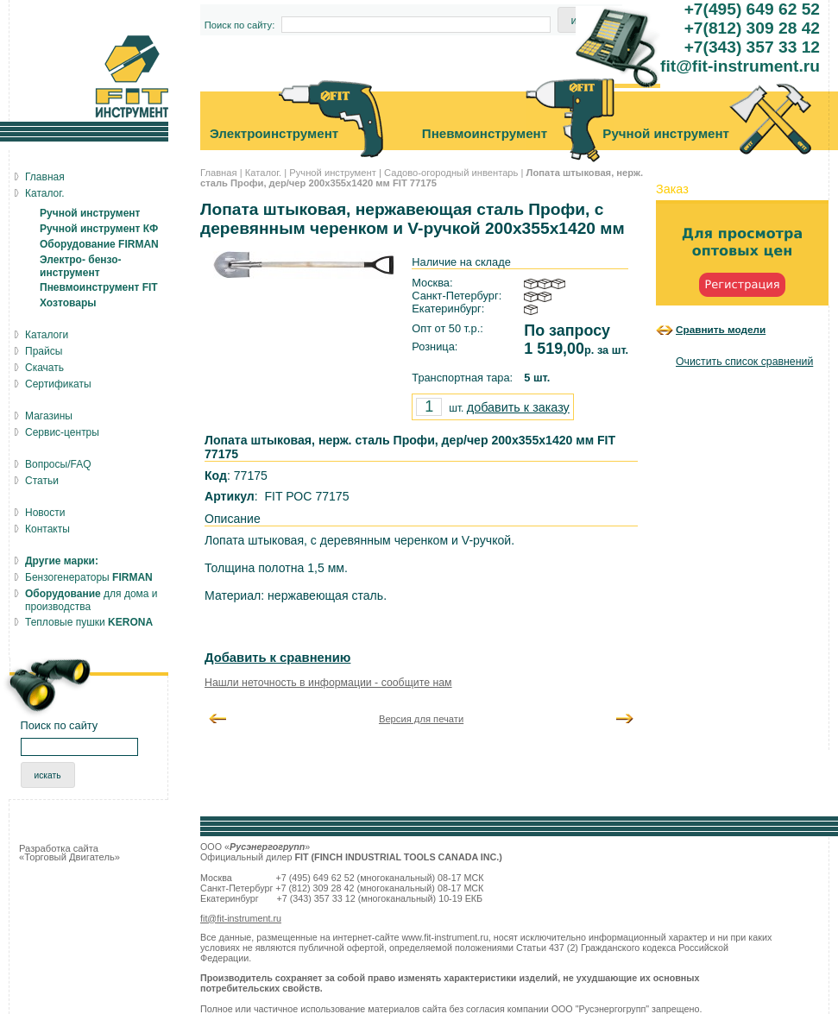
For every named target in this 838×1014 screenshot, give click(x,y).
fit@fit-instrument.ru (240, 918)
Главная (218, 172)
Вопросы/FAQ (58, 464)
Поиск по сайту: (240, 25)
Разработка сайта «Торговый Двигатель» (69, 852)
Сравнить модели (721, 329)
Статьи (42, 481)
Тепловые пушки (89, 622)
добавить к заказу (518, 407)
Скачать (44, 368)
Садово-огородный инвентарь (451, 172)
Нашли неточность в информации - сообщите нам (328, 683)
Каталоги (46, 335)
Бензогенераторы (89, 577)
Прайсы (43, 351)
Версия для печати (421, 719)
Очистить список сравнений (744, 362)
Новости (45, 513)
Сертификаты (58, 384)
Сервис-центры (62, 432)
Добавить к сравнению (277, 657)
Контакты (47, 529)
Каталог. (263, 172)
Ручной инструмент (332, 172)
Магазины (48, 416)
